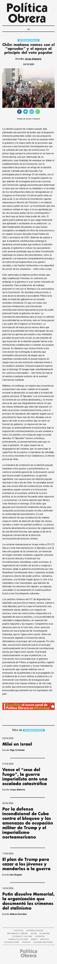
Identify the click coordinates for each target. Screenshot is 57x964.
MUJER (34, 933)
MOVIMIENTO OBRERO (17, 933)
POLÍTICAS (18, 930)
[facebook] (19, 112)
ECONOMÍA (44, 933)
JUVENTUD (40, 936)
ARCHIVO (44, 939)
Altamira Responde (43, 942)
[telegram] (31, 112)
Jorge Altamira (33, 58)
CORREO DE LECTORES (18, 939)
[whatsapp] (37, 112)
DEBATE (34, 939)
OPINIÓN (26, 942)
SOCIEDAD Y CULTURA (22, 936)
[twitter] (25, 112)
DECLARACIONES (11, 942)
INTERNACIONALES (28, 40)
